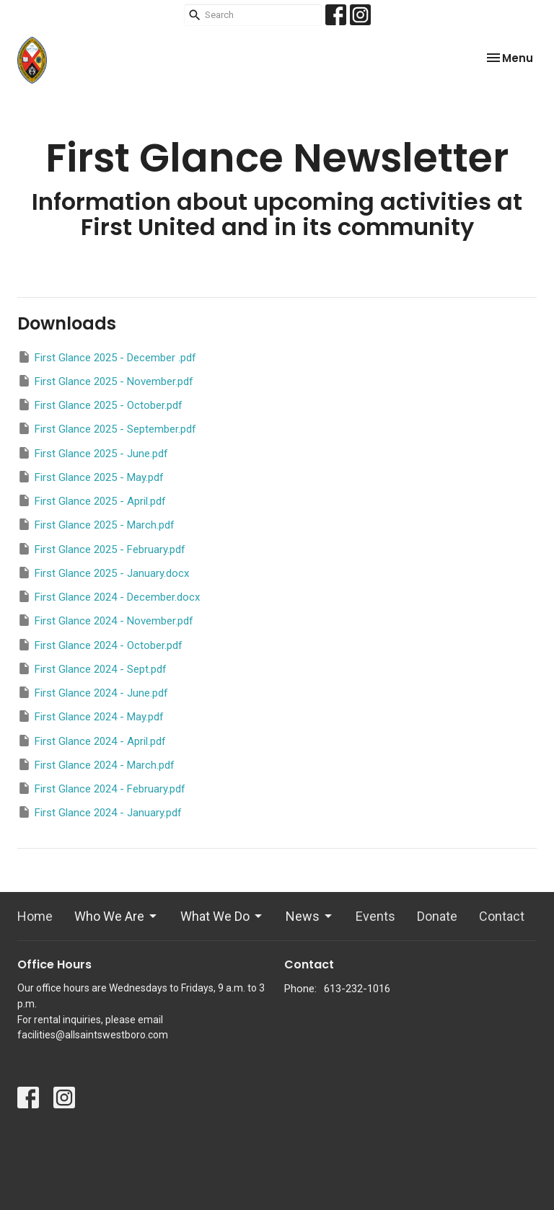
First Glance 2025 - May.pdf (90, 476)
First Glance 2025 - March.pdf (96, 524)
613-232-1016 (357, 988)
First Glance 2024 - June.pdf (92, 692)
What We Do (222, 916)
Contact (501, 916)
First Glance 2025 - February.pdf (101, 549)
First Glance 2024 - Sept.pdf (92, 668)
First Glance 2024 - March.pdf (96, 764)
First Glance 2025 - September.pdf (106, 428)
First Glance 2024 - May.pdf (90, 716)
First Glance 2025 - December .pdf (106, 357)
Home (35, 916)
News (310, 916)
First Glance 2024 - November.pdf (105, 620)
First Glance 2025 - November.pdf (105, 381)
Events (375, 916)
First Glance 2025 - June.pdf (92, 453)
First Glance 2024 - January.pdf (99, 812)
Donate (437, 916)
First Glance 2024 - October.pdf (100, 644)
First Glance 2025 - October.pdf (100, 404)
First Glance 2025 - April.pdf (91, 500)
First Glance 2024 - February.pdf (101, 788)
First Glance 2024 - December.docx (108, 596)
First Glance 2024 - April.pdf (91, 740)
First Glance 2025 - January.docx (103, 572)
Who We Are (116, 916)
